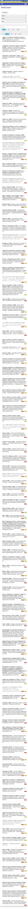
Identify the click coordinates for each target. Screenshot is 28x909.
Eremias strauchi (6, 7)
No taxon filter (4, 12)
